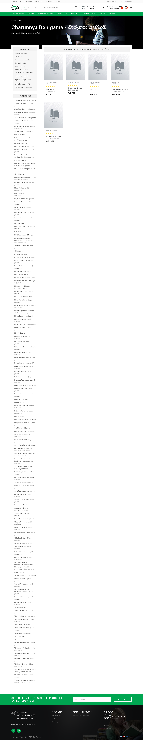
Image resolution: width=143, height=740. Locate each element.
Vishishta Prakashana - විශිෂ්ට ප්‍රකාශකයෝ (24, 660)
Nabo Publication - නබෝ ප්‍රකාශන (22, 320)
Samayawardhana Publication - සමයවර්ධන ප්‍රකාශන (24, 455)
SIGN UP (122, 699)
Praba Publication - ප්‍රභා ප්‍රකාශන (25, 385)
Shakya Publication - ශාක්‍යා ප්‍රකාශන (23, 528)
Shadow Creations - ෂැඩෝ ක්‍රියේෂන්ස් (23, 523)
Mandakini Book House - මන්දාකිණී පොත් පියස (22, 287)
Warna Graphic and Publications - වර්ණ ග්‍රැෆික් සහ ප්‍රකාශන (25, 670)
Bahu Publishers (19, 134)
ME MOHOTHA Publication (23, 297)
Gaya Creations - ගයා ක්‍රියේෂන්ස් (25, 198)
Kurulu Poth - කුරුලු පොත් (22, 271)
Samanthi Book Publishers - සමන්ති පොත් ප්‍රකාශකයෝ (23, 449)
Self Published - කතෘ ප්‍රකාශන (24, 519)
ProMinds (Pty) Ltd (20, 402)
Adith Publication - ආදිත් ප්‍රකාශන (25, 100)
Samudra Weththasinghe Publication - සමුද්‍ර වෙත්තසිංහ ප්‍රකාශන (23, 461)
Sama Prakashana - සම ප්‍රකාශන (25, 445)
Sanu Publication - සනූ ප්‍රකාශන (24, 491)
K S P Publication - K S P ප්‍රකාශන (25, 257)
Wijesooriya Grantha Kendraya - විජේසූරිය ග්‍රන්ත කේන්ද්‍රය (24, 681)
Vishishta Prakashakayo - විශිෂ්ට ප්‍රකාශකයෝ (25, 654)
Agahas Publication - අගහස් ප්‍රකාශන (23, 105)
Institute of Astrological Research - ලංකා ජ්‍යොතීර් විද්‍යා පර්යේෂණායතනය (24, 240)
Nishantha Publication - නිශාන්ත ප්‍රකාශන (25, 348)
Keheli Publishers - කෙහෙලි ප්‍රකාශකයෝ (23, 267)
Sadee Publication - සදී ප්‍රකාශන (24, 431)
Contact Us (38, 1)
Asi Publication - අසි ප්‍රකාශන (23, 131)
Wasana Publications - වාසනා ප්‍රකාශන (24, 676)
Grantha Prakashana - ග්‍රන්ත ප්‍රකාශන (23, 219)
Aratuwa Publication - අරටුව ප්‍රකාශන (23, 122)
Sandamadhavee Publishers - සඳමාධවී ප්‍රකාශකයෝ (24, 467)
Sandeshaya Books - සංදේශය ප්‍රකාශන (24, 473)
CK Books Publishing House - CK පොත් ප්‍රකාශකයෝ (25, 170)
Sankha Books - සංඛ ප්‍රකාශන (23, 482)
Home (15, 1)
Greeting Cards (19, 223)
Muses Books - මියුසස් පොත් (23, 316)
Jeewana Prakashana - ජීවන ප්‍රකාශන (24, 247)
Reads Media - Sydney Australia (25, 419)
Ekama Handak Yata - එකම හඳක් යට (75, 89)
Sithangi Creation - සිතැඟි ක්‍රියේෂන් (22, 548)
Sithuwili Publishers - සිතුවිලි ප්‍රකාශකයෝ (23, 553)
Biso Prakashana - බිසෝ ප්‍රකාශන (25, 146)
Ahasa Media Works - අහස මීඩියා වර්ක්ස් (25, 113)
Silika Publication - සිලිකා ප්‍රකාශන (22, 539)
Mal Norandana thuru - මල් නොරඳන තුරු (53, 137)
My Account (56, 715)
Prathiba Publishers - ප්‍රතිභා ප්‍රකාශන (23, 390)
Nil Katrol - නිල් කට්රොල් (81, 715)
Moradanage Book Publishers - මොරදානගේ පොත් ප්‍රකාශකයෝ (24, 312)
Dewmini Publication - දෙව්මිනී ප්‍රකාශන (24, 184)
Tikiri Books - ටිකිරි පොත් (22, 633)
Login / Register (113, 9)
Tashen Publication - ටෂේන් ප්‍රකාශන (23, 612)
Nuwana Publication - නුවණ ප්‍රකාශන (23, 367)
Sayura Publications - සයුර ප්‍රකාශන (23, 514)
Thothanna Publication (22, 624)
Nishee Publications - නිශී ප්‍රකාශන (22, 353)
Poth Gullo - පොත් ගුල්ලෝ (22, 377)
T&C (65, 1)
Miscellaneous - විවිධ (22, 84)
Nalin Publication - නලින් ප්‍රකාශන (25, 324)
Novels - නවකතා (21, 54)
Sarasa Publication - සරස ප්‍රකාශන (22, 495)
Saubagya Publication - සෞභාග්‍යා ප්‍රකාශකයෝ (22, 509)
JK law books (18, 251)
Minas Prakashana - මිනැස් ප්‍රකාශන (23, 301)
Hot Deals (18, 57)
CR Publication (19, 174)
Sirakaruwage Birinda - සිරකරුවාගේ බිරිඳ (120, 90)
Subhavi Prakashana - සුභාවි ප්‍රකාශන (23, 585)
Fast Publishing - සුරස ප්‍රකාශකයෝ (21, 194)
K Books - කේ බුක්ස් (20, 254)
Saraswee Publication (21, 505)
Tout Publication (19, 636)
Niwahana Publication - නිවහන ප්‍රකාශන (24, 359)
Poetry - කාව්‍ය (20, 66)
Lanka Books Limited (21, 274)
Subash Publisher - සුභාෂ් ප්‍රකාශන (22, 580)
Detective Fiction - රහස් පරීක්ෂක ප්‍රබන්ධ (23, 80)
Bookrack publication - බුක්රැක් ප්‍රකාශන (24, 151)
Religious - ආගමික (21, 69)
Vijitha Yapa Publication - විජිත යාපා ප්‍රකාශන (24, 649)
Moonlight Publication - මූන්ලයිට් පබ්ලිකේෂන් (25, 306)
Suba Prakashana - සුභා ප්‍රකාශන (25, 575)
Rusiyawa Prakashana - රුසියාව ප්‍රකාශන (24, 424)
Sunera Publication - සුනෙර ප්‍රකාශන (23, 598)
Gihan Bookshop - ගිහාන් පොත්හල (22, 208)
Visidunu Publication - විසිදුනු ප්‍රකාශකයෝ (23, 665)
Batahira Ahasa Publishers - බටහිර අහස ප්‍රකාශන (23, 139)
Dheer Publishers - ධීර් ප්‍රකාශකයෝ (21, 189)
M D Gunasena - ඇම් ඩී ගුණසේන (24, 277)
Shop (20, 21)
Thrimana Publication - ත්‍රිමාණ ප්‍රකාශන (24, 629)
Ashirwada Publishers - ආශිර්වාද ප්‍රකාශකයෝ (25, 127)
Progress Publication (21, 399)
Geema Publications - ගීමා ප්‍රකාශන (23, 203)
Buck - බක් (93, 89)
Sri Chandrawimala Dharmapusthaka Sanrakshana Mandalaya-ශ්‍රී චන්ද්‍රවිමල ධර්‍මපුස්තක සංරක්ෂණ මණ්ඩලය (24, 566)
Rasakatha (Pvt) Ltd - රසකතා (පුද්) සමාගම (24, 407)
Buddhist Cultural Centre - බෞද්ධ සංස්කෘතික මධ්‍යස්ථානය (24, 156)
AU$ (121, 1)
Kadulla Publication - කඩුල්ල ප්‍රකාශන (23, 262)
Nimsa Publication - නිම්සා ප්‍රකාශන (23, 329)
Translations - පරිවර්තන (23, 60)
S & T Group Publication (22, 428)
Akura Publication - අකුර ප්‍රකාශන (25, 117)
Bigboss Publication (21, 143)
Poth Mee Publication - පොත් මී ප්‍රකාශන (24, 381)
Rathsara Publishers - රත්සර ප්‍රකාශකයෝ (23, 412)
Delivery (55, 722)
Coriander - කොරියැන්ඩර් (50, 90)
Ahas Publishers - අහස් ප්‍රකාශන (24, 109)
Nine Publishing (19, 333)
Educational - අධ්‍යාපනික (23, 87)
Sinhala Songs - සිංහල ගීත (22, 543)
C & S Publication (20, 160)
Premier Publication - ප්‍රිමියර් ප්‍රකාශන (23, 395)
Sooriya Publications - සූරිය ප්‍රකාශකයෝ (23, 558)
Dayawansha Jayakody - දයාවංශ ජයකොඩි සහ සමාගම (25, 178)
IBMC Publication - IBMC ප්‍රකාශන (25, 235)
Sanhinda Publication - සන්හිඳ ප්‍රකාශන (24, 478)
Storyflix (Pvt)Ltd (20, 572)
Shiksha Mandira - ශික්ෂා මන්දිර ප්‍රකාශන (24, 534)
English (129, 1)
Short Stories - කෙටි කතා (24, 73)
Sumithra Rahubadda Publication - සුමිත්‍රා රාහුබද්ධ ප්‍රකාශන (23, 592)
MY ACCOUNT (111, 1)
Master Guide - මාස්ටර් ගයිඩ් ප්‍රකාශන (23, 292)
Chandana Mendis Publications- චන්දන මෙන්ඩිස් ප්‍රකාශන (25, 164)
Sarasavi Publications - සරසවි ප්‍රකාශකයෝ (24, 501)
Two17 (16, 639)
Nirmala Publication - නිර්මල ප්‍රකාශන (23, 337)
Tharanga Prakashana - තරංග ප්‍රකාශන (24, 620)
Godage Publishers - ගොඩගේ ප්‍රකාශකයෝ (24, 214)
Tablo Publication (20, 607)
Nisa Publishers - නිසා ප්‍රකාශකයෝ (21, 343)
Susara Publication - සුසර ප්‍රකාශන (22, 603)
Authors (58, 1)
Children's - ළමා (20, 63)
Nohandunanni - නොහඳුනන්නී (24, 363)
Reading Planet (19, 416)
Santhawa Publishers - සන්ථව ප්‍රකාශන (24, 487)
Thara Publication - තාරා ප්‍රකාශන (25, 616)
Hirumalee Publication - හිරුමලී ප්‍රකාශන (24, 227)
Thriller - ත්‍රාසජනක (21, 76)
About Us (29, 1)
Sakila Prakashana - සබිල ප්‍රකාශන (22, 441)
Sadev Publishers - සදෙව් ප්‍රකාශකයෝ (22, 435)
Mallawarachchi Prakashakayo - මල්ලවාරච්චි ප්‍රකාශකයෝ (25, 282)
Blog (21, 1)
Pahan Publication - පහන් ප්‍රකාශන (22, 373)
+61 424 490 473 (93, 9)
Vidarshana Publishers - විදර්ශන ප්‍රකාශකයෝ (25, 644)
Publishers (49, 1)
